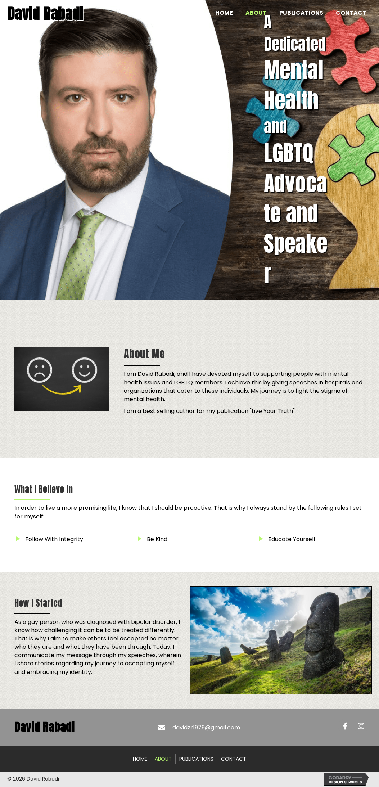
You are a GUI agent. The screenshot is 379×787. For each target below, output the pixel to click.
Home (140, 759)
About (163, 759)
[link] (224, 13)
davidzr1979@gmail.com (206, 727)
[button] (345, 726)
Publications (196, 759)
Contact (233, 759)
